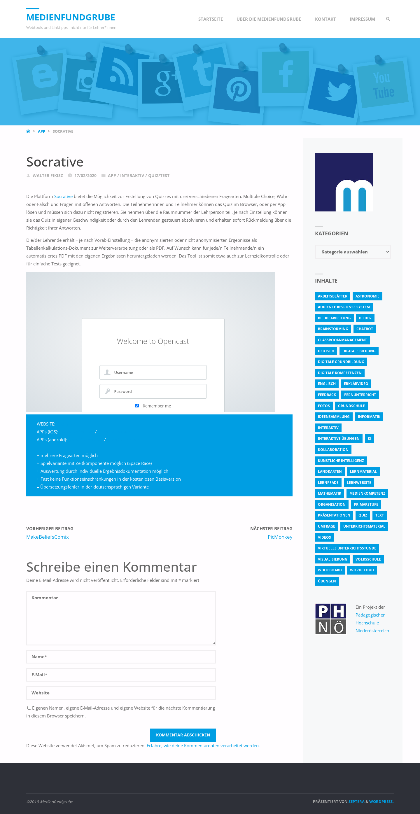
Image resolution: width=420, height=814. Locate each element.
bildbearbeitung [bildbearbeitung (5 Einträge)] (334, 318)
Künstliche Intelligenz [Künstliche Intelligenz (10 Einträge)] (341, 460)
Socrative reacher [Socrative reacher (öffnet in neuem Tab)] (85, 439)
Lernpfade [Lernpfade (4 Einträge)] (328, 482)
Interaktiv (132, 175)
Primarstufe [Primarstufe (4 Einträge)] (366, 504)
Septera (356, 801)
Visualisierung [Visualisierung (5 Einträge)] (332, 559)
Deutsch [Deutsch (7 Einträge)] (326, 351)
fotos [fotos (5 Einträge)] (324, 405)
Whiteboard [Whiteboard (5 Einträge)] (330, 570)
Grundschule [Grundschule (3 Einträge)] (351, 405)
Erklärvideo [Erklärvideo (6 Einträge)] (356, 383)
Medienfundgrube (70, 17)
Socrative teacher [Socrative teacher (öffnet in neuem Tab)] (77, 432)
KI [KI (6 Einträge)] (369, 438)
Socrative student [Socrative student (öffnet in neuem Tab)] (115, 432)
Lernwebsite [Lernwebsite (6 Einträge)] (359, 482)
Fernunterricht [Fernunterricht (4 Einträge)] (360, 394)
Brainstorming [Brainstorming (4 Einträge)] (333, 328)
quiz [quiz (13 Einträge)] (362, 515)
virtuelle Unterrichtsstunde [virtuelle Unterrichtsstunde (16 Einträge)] (347, 548)
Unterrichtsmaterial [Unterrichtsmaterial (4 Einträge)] (364, 526)
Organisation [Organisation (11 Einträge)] (332, 504)
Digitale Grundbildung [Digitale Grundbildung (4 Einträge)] (341, 361)
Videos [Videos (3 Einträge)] (324, 537)
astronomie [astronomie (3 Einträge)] (367, 296)
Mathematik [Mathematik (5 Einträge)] (329, 493)
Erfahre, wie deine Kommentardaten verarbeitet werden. (203, 745)
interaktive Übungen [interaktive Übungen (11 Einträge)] (339, 438)
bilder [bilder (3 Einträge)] (365, 318)
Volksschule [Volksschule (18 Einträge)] (368, 559)
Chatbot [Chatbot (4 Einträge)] (364, 328)
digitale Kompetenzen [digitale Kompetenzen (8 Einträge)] (340, 372)
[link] (388, 19)
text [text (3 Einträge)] (379, 515)
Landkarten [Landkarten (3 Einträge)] (330, 471)
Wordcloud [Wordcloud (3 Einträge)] (362, 570)
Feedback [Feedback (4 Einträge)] (327, 394)
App (41, 131)
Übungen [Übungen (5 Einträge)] (327, 581)
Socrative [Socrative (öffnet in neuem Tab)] (63, 196)
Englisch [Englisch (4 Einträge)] (327, 383)
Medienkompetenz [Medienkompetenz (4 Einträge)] (367, 493)
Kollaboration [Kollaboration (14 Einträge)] (333, 449)
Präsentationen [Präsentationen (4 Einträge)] (334, 515)
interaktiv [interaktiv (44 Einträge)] (328, 427)
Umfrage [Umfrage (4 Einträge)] (326, 526)
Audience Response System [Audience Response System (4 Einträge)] (344, 306)
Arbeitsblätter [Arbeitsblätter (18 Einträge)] (332, 296)
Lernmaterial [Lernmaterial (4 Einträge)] (363, 471)
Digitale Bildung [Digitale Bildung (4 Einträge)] (359, 351)
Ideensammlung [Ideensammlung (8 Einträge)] (334, 416)
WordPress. (381, 801)
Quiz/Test (158, 175)
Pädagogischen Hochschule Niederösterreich (372, 622)
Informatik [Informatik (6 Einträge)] (369, 416)
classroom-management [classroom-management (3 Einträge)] (342, 339)
